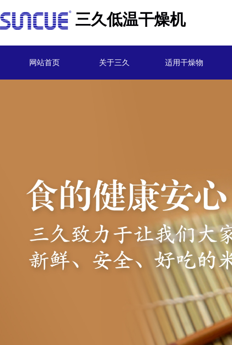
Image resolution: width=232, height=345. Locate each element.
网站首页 (44, 62)
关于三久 (114, 62)
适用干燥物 (184, 62)
